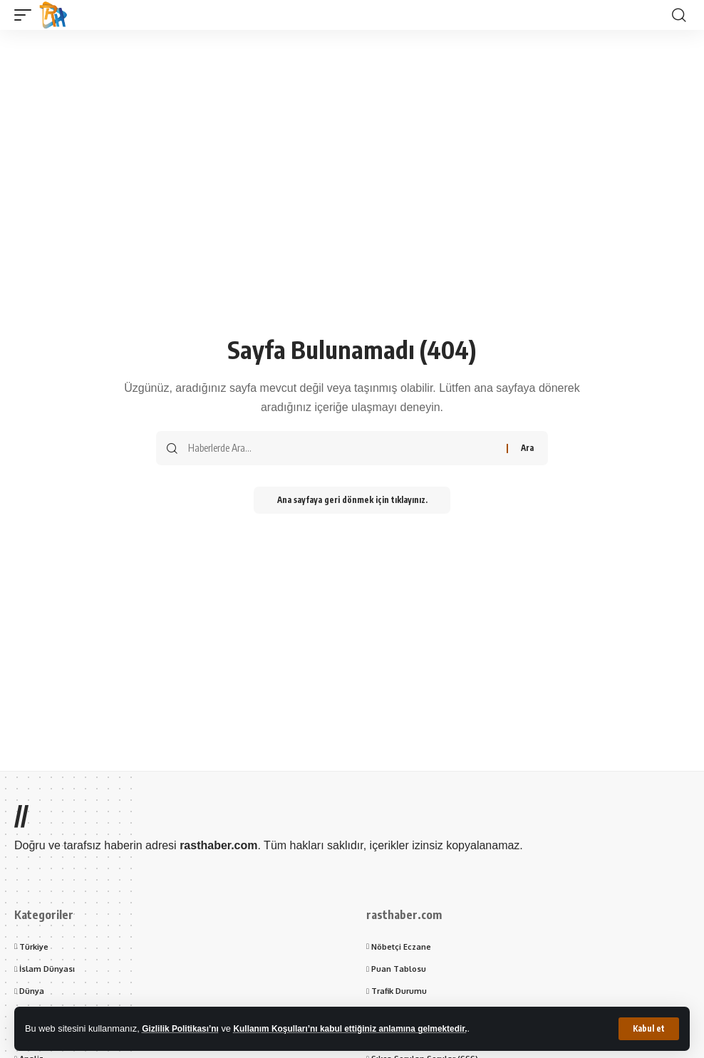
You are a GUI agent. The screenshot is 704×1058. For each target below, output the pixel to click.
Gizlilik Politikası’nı (183, 1028)
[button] (648, 1028)
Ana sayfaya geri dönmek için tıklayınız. (352, 500)
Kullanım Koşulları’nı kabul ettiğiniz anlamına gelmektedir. (365, 1028)
